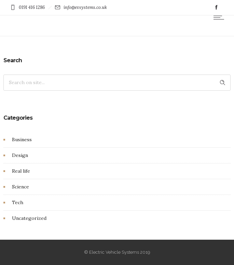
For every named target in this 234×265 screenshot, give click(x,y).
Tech (17, 202)
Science (20, 187)
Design (20, 155)
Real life (21, 171)
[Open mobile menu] (220, 17)
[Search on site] (117, 83)
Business (22, 139)
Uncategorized (29, 218)
